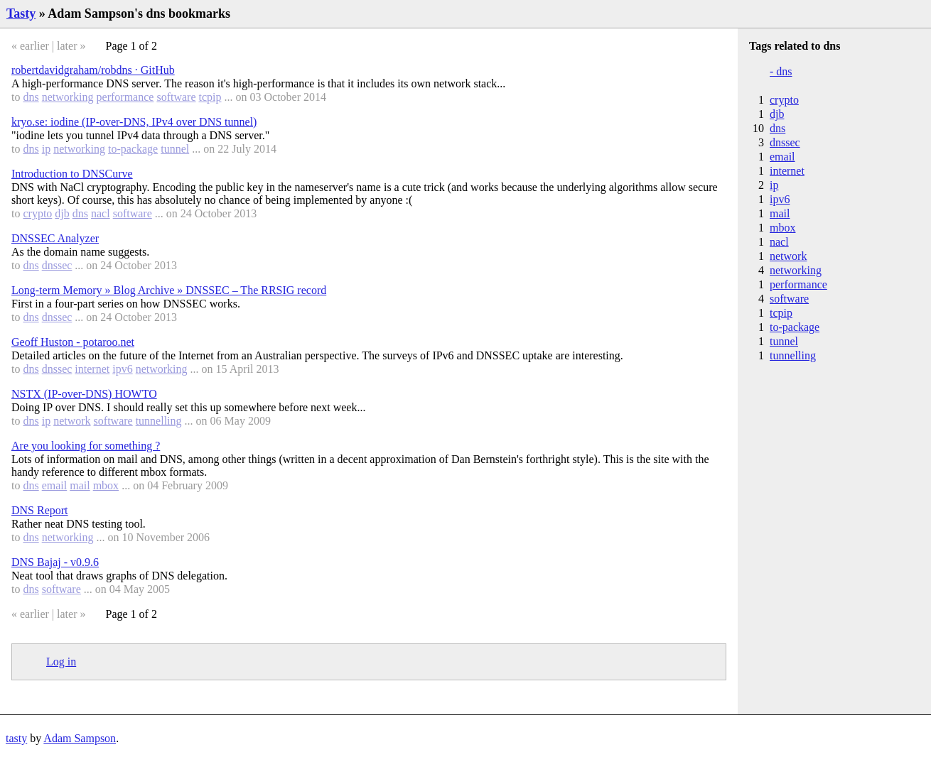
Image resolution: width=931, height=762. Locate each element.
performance (125, 97)
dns (30, 97)
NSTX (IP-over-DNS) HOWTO (84, 394)
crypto (37, 213)
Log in (61, 661)
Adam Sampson (79, 738)
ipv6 (122, 369)
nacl (100, 213)
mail (80, 485)
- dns (781, 71)
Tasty (21, 13)
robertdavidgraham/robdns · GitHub (93, 70)
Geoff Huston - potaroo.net (72, 342)
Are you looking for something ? (85, 446)
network (71, 421)
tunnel (175, 149)
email (55, 485)
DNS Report (39, 510)
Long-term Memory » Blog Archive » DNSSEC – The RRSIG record (168, 290)
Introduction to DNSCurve (72, 174)
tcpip (210, 97)
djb (62, 213)
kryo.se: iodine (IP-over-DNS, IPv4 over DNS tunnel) (134, 122)
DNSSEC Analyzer (55, 238)
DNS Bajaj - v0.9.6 (55, 562)
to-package (133, 149)
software (175, 97)
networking (68, 97)
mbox (106, 485)
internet (92, 369)
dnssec (57, 265)
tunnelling (159, 421)
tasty (16, 738)
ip (46, 149)
